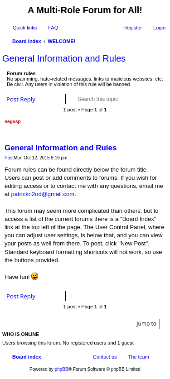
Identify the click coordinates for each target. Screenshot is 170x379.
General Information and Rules (64, 58)
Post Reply (20, 99)
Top (162, 284)
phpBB (61, 369)
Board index (26, 357)
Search (132, 99)
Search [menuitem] (161, 42)
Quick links (25, 27)
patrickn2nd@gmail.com (42, 194)
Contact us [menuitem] (105, 357)
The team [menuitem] (138, 357)
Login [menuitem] (159, 27)
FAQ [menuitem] (53, 27)
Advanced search (145, 99)
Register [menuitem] (132, 27)
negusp (13, 121)
